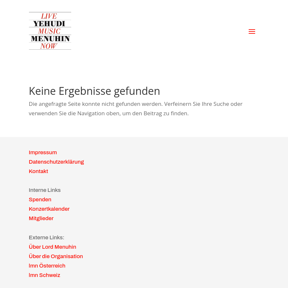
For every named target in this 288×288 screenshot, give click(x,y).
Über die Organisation (56, 256)
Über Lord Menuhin (52, 247)
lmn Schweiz (44, 275)
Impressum (43, 152)
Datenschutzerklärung (56, 162)
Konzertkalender (49, 209)
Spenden (40, 199)
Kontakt (38, 171)
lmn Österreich (47, 266)
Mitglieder (41, 218)
